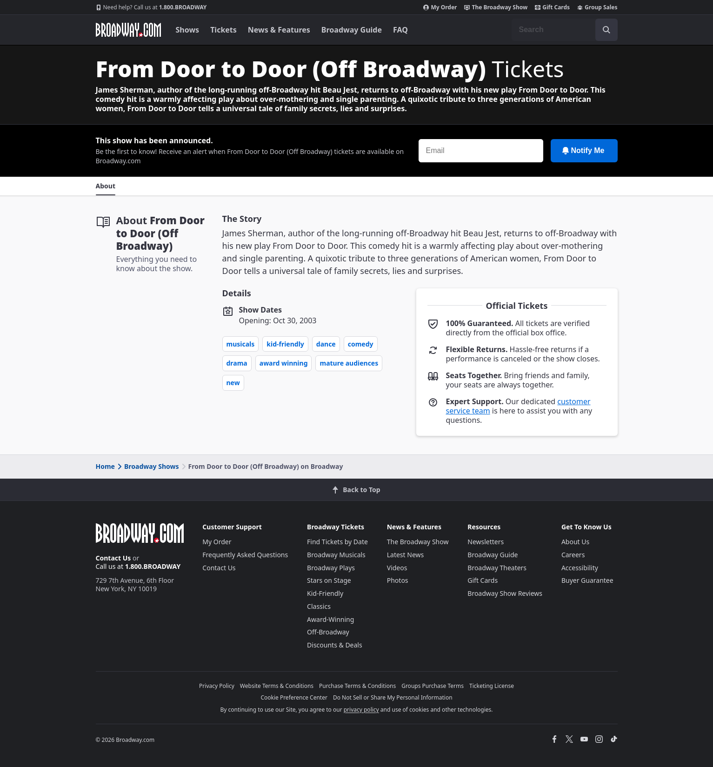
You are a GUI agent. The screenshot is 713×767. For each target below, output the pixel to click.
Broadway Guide (351, 29)
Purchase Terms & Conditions (357, 686)
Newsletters (485, 541)
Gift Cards (552, 7)
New (233, 382)
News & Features (279, 29)
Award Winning (284, 363)
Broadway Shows (147, 466)
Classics (319, 606)
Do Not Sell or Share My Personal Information (393, 697)
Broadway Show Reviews (504, 593)
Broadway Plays (331, 567)
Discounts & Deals (334, 644)
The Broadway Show (495, 7)
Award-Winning (330, 619)
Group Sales (597, 7)
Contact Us (113, 558)
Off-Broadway (328, 631)
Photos (397, 580)
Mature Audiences (349, 363)
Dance (326, 344)
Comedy (360, 344)
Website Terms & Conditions (276, 686)
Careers (573, 554)
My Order (440, 7)
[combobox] (565, 30)
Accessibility (579, 567)
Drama (237, 363)
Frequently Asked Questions (245, 554)
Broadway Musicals (336, 554)
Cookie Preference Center (293, 697)
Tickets (223, 29)
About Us (575, 541)
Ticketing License (491, 686)
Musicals (241, 344)
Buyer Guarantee (587, 580)
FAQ (400, 29)
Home (105, 466)
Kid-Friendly (285, 344)
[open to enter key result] (606, 30)
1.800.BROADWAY (151, 7)
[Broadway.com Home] (128, 30)
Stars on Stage (329, 580)
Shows (188, 29)
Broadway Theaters (496, 567)
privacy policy (361, 710)
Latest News (405, 554)
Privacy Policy (216, 686)
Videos (397, 567)
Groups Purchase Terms (432, 686)
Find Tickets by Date (337, 541)
